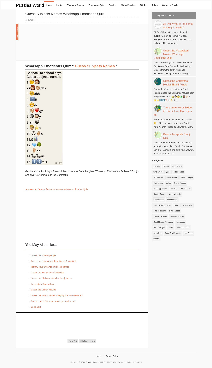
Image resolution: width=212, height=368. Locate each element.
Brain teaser (158, 183)
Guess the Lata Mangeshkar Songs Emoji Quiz (54, 261)
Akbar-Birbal (187, 205)
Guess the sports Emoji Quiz (176, 136)
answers (174, 189)
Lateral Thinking (159, 211)
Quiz (167, 172)
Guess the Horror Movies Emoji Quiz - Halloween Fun (57, 295)
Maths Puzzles (128, 5)
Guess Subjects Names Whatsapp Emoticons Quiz (64, 14)
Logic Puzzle (177, 166)
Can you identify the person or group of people (53, 301)
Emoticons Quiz (96, 5)
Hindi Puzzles (174, 211)
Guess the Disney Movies (43, 289)
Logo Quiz (36, 307)
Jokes (155, 5)
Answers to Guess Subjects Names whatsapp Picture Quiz (56, 189)
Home (49, 5)
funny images (158, 200)
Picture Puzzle (178, 172)
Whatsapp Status (182, 228)
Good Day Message (173, 233)
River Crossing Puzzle (162, 205)
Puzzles (112, 5)
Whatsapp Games (75, 5)
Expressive (180, 222)
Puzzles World (30, 5)
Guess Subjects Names (95, 66)
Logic (59, 5)
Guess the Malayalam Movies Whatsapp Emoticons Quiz (171, 54)
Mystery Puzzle (175, 194)
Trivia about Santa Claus (43, 284)
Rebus (176, 205)
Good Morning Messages (163, 222)
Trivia (170, 228)
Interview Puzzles (160, 216)
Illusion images (159, 228)
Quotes (156, 239)
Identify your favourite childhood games (50, 267)
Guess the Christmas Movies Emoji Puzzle (51, 278)
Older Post (83, 341)
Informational (172, 200)
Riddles (143, 5)
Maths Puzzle (172, 177)
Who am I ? (157, 172)
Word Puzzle (158, 177)
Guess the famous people (43, 255)
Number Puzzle (159, 194)
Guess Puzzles (180, 183)
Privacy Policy (112, 356)
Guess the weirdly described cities (47, 272)
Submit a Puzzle (170, 5)
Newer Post (73, 341)
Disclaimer (157, 233)
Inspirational (185, 189)
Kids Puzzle (188, 233)
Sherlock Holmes (177, 216)
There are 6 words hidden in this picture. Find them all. (173, 111)
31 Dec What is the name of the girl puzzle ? (178, 25)
